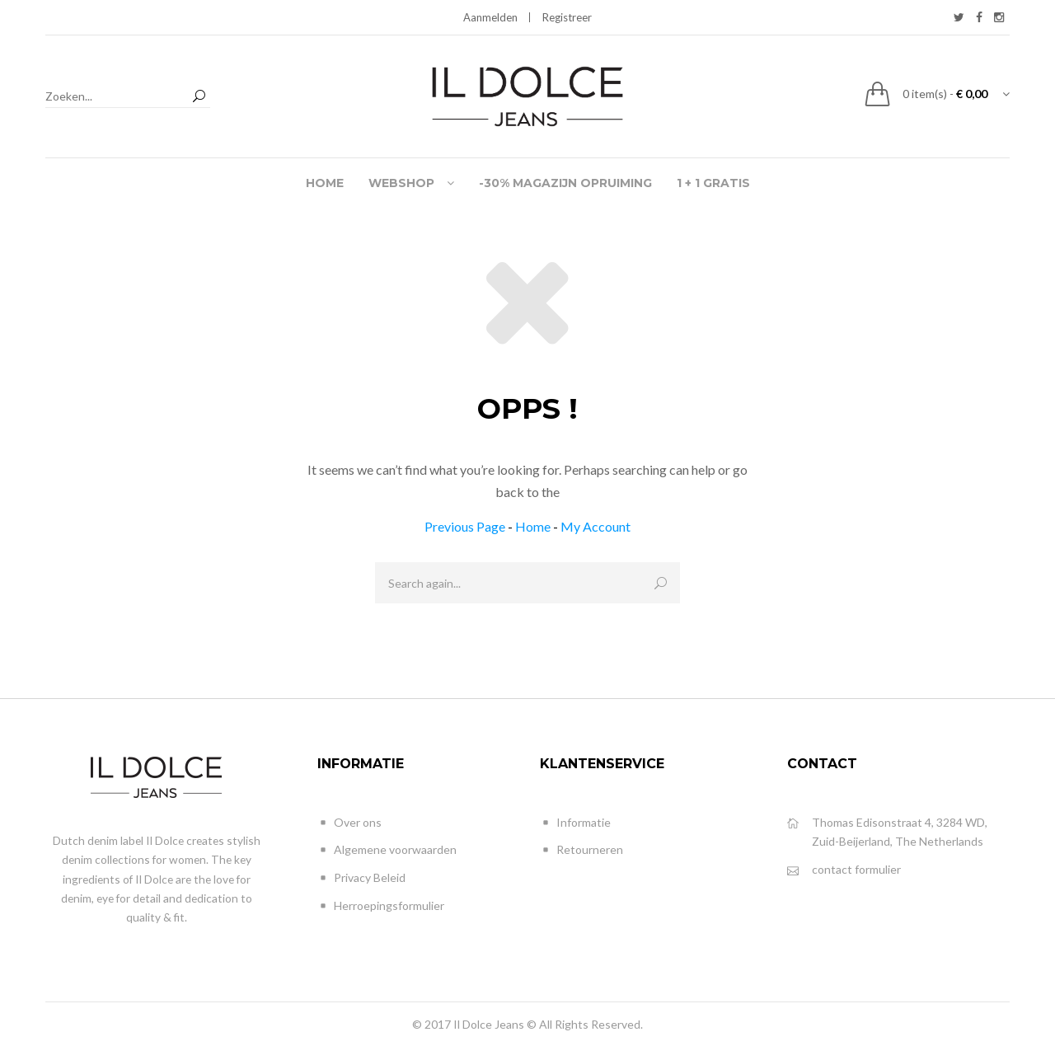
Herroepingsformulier (380, 906)
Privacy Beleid (361, 878)
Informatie (575, 823)
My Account (595, 526)
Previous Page (464, 526)
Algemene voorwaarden (387, 850)
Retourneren (581, 850)
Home (533, 526)
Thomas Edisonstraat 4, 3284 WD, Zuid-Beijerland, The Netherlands (887, 831)
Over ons (349, 823)
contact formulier (844, 870)
